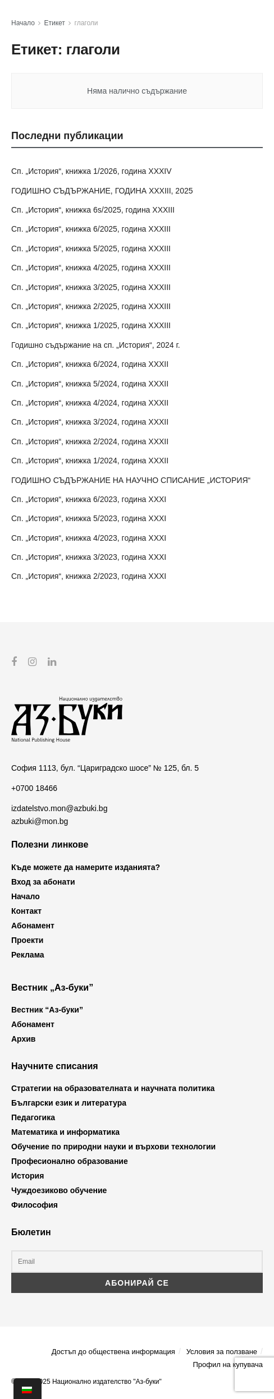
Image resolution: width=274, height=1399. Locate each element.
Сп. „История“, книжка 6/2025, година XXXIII (91, 228)
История (27, 1175)
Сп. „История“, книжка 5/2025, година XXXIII (91, 248)
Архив (23, 1038)
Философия (34, 1204)
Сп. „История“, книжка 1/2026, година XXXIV (91, 171)
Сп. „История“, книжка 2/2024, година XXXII (89, 441)
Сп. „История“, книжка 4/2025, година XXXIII (91, 267)
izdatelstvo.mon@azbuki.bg (59, 808)
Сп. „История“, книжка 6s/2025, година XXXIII (93, 209)
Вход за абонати (43, 881)
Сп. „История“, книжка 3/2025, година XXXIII (91, 287)
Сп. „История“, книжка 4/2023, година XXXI (88, 537)
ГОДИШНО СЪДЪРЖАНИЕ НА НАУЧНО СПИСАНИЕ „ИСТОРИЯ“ (130, 480)
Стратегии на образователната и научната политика (112, 1088)
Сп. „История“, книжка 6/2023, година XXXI (88, 499)
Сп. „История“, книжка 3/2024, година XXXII (89, 421)
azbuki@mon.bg (39, 820)
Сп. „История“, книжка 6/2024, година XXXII (89, 364)
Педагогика (33, 1117)
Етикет (54, 23)
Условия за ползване (221, 1351)
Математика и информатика (65, 1132)
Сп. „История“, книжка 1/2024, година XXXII (89, 460)
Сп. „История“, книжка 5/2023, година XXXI (88, 518)
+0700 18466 (34, 788)
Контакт (26, 910)
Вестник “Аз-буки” (47, 1009)
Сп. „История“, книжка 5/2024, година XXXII (89, 383)
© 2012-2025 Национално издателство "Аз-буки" (86, 1381)
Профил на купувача (228, 1364)
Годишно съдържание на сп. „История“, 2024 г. (95, 344)
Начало (23, 23)
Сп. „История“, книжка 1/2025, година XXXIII (91, 325)
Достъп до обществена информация (113, 1351)
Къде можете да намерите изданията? (85, 866)
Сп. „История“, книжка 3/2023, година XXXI (88, 557)
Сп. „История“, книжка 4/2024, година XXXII (89, 402)
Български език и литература (68, 1102)
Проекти (27, 939)
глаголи (86, 23)
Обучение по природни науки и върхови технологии (113, 1146)
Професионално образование (69, 1161)
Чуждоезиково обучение (59, 1190)
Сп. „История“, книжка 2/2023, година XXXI (88, 576)
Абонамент (32, 925)
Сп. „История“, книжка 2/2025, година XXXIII (91, 306)
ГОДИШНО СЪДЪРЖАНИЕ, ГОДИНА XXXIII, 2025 (102, 190)
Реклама (27, 954)
